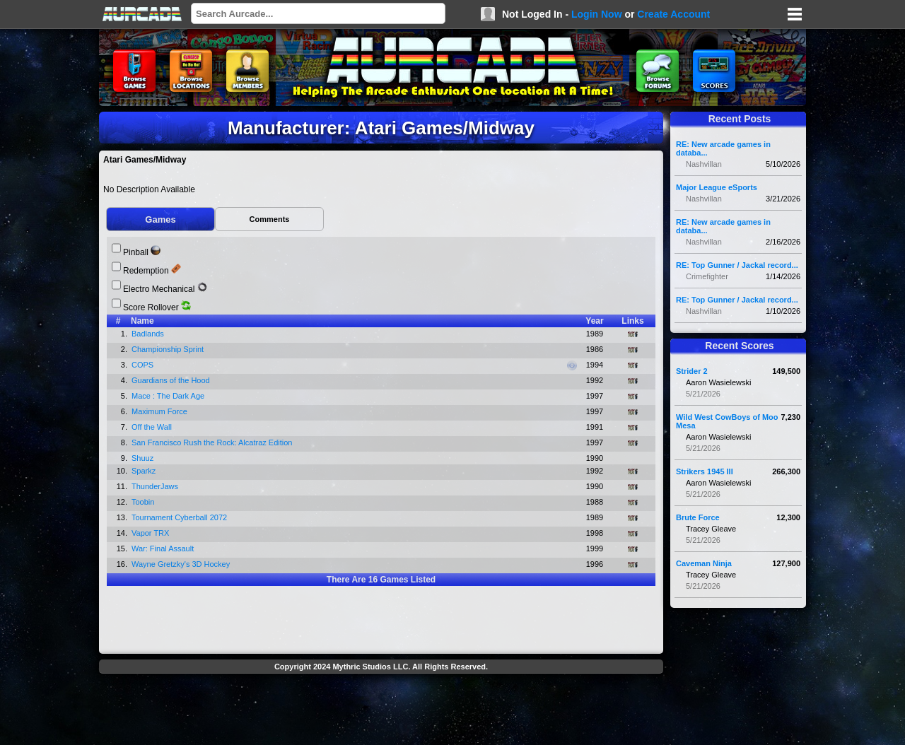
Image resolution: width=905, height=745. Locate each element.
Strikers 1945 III (704, 471)
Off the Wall (153, 427)
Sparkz (145, 471)
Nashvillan (704, 164)
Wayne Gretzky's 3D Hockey (182, 564)
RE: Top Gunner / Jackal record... (737, 265)
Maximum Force (160, 411)
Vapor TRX (151, 533)
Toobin (144, 502)
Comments (270, 219)
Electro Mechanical (158, 289)
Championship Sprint (169, 349)
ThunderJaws (156, 486)
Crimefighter (707, 276)
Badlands (149, 333)
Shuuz (144, 458)
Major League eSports (716, 187)
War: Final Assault (164, 548)
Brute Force (698, 517)
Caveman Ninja (704, 563)
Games (160, 219)
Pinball (135, 252)
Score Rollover (151, 307)
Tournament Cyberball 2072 (180, 517)
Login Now (596, 14)
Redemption (146, 271)
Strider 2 (692, 371)
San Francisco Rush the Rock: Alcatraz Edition (213, 442)
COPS (144, 364)
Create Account (673, 14)
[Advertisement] (381, 711)
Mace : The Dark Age (169, 396)
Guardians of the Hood (172, 380)
